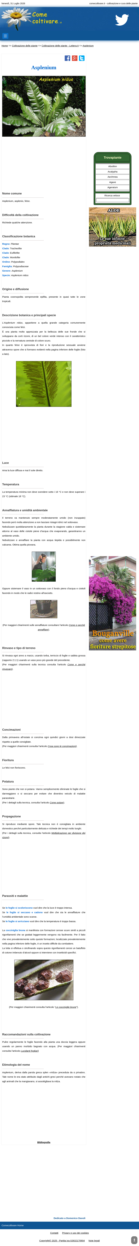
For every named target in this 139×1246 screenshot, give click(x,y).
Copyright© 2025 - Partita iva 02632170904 (62, 1240)
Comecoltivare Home (13, 1225)
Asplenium (88, 45)
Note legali (94, 1240)
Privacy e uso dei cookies (75, 1233)
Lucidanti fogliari (29, 1051)
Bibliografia (43, 1142)
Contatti (54, 1233)
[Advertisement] (43, 164)
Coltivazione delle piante (25, 45)
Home (5, 45)
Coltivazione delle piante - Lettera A (60, 45)
